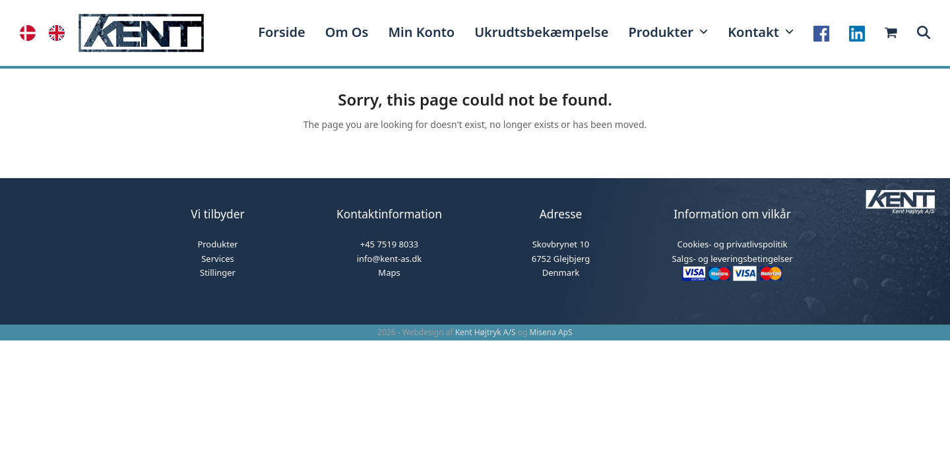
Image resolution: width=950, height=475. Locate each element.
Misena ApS (550, 332)
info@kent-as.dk (389, 259)
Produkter (217, 244)
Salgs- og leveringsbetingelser (732, 259)
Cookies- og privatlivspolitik (732, 244)
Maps (389, 272)
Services (217, 259)
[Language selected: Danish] (49, 33)
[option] (60, 33)
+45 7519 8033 (389, 244)
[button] (923, 32)
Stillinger (218, 272)
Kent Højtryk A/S (485, 332)
